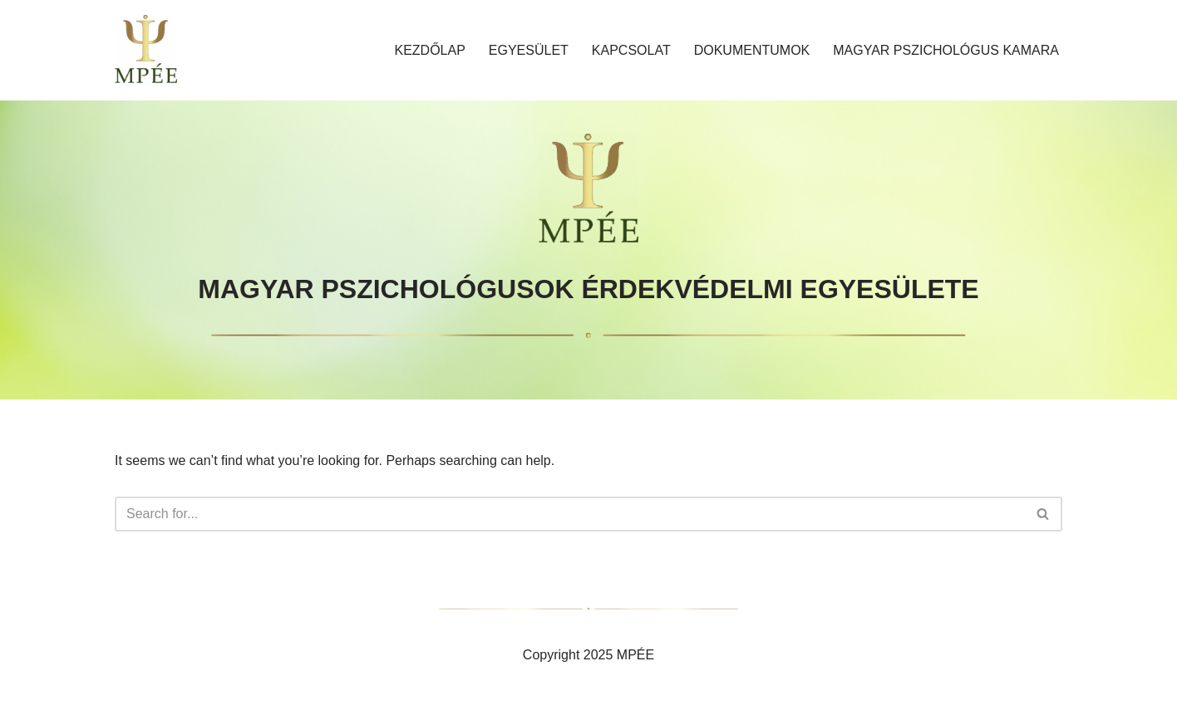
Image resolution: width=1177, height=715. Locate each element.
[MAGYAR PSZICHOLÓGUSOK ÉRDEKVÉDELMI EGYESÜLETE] (146, 50)
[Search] (570, 514)
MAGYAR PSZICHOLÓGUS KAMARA (946, 50)
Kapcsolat (631, 50)
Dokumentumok (752, 50)
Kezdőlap (429, 50)
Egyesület (529, 50)
